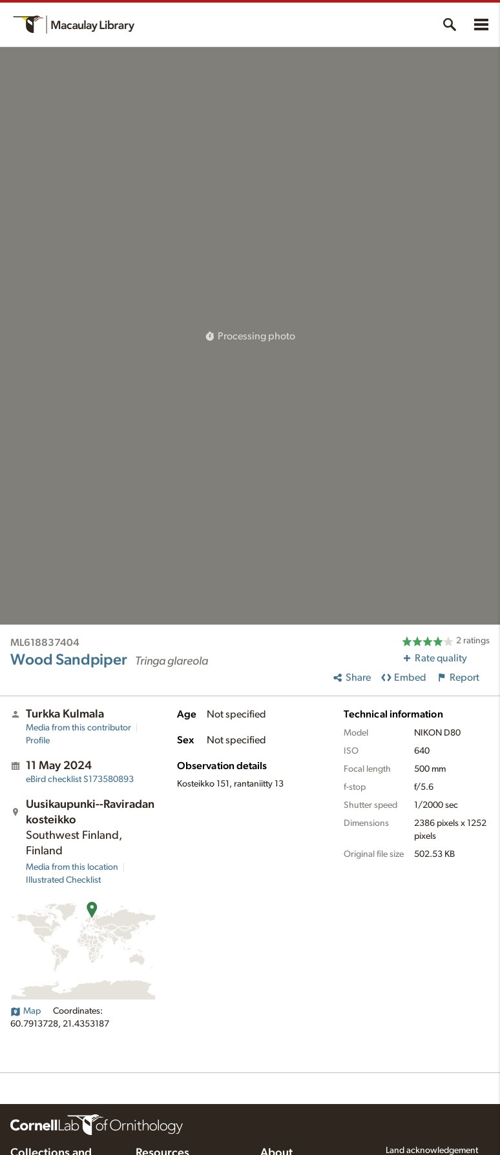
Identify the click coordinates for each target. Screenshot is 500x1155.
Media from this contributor (78, 727)
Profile (38, 740)
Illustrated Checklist (63, 880)
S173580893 (80, 779)
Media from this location (72, 867)
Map (25, 1011)
